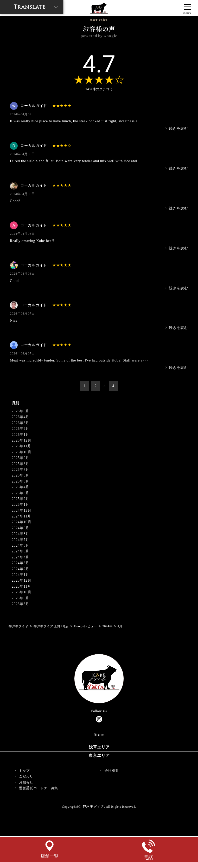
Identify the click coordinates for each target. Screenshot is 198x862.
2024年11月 (21, 516)
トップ (24, 771)
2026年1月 (20, 435)
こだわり (26, 776)
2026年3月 (20, 423)
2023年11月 (21, 586)
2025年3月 (20, 493)
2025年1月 (20, 505)
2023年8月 (20, 604)
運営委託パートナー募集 (38, 788)
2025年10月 (21, 452)
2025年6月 (20, 475)
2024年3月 (20, 563)
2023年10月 (21, 592)
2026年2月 (20, 429)
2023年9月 (20, 598)
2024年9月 (20, 528)
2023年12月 (21, 580)
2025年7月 (20, 470)
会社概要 (112, 771)
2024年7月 (20, 540)
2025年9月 (20, 458)
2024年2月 (20, 569)
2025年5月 (20, 481)
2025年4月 (20, 487)
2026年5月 (20, 411)
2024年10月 (21, 522)
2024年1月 (20, 575)
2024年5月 (20, 551)
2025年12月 (21, 440)
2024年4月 (20, 557)
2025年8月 (20, 464)
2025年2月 (20, 499)
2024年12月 (21, 511)
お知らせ (26, 782)
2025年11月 (21, 446)
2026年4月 (20, 417)
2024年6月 (20, 545)
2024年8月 (20, 534)
